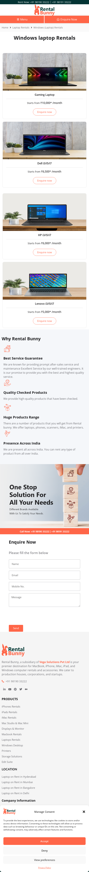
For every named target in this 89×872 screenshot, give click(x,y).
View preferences (44, 860)
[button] (84, 811)
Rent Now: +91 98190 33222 (33, 2)
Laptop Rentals (20, 27)
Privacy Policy (44, 867)
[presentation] (34, 615)
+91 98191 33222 (61, 2)
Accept (44, 841)
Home (5, 27)
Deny (44, 850)
